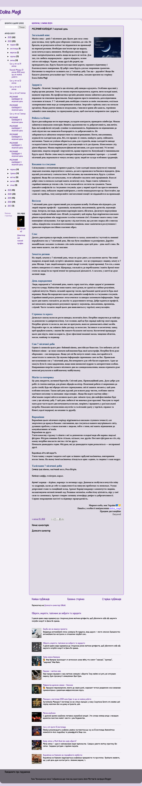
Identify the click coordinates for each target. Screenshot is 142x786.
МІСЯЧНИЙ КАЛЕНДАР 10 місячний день (16, 99)
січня (12, 185)
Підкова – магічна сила (52, 671)
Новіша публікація (40, 599)
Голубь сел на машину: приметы (55, 629)
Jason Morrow (88, 779)
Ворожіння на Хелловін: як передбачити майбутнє (62, 755)
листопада (14, 49)
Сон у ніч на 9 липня (17, 93)
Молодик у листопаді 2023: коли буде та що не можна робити (67, 699)
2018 (10, 202)
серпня (13, 57)
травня (13, 174)
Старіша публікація (111, 599)
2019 (10, 198)
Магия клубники (49, 713)
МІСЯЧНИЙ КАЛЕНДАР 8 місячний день (16, 120)
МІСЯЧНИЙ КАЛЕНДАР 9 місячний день (16, 107)
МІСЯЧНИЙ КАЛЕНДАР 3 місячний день (16, 162)
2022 (10, 41)
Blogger (108, 779)
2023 (10, 38)
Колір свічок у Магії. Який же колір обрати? (59, 741)
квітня (13, 178)
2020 (10, 194)
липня (12, 61)
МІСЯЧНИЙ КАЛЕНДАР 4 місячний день (16, 154)
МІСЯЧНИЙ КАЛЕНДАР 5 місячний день (16, 145)
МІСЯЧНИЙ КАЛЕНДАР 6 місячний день (16, 137)
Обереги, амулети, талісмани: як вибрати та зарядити (56, 613)
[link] (115, 508)
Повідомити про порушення (17, 772)
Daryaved (22, 230)
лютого (13, 181)
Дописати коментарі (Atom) (54, 605)
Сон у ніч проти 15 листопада (54, 727)
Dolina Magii (10, 12)
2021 (10, 190)
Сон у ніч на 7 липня (17, 114)
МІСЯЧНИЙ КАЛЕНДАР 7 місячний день (16, 128)
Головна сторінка (75, 599)
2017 (10, 206)
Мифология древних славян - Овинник (58, 685)
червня (13, 170)
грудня (13, 45)
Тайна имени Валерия (51, 657)
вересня (13, 53)
